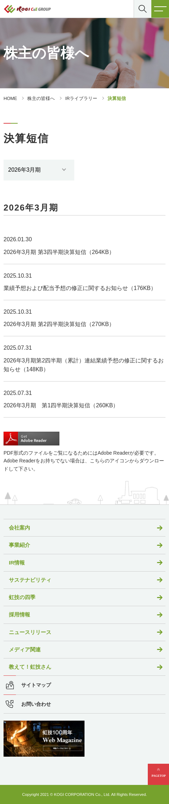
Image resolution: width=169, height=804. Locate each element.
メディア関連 (25, 649)
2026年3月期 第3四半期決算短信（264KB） (59, 252)
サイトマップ (36, 685)
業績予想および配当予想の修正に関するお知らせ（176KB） (80, 288)
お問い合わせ (36, 704)
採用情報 (19, 614)
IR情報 (17, 563)
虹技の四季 (22, 597)
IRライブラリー (81, 98)
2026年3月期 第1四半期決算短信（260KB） (61, 405)
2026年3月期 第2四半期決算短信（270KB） (59, 324)
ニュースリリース (30, 632)
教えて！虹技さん (30, 667)
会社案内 (19, 528)
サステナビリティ (30, 580)
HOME (10, 98)
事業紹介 (19, 545)
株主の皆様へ (41, 98)
